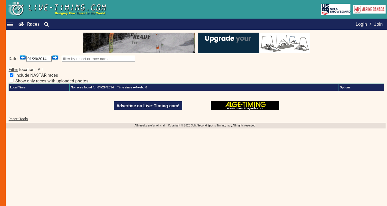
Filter (13, 69)
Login (361, 24)
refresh (138, 87)
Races (33, 24)
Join (378, 24)
